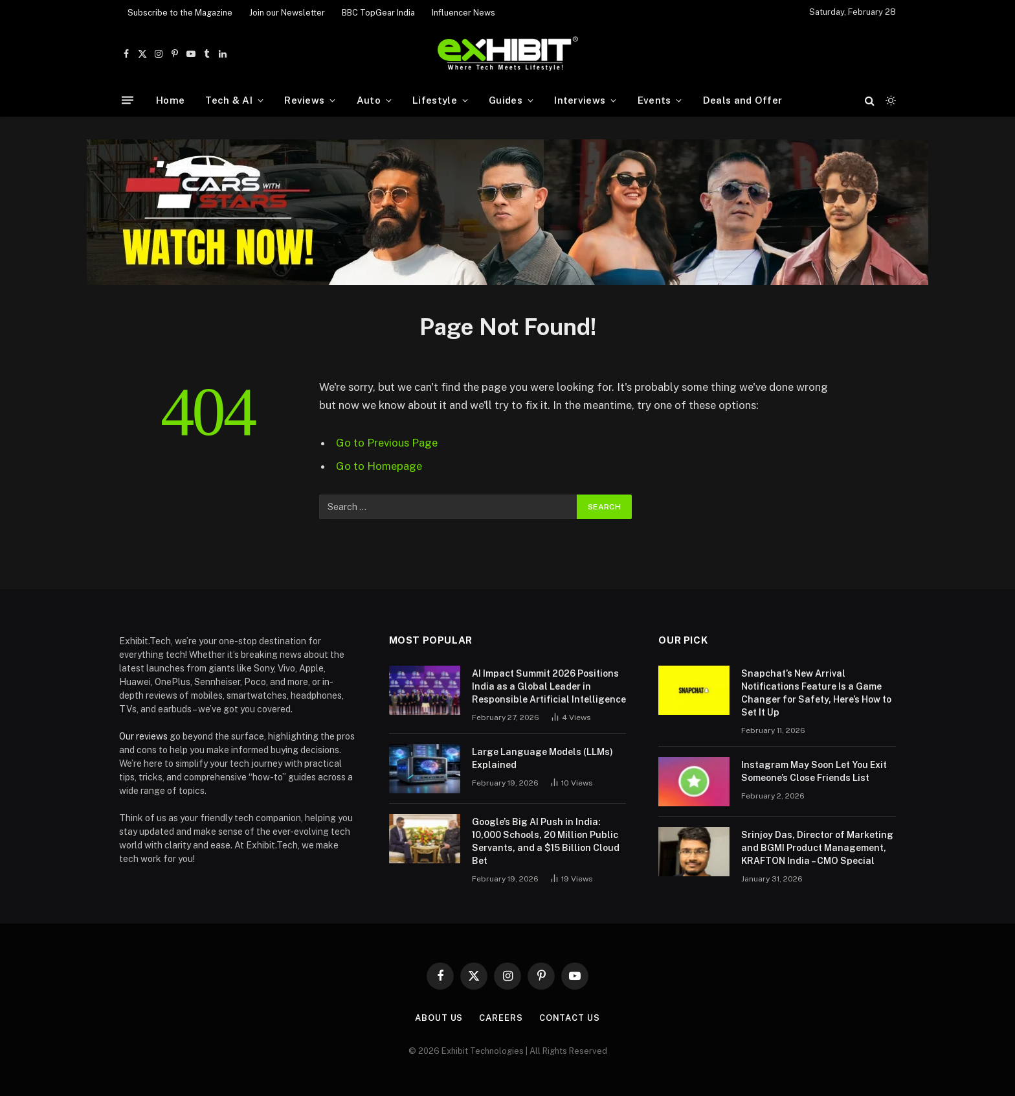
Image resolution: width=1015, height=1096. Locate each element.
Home (170, 100)
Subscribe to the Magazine (180, 12)
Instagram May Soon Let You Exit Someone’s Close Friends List (814, 771)
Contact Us (569, 1018)
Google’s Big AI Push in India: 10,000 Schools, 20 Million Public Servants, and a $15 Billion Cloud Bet (545, 841)
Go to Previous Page (387, 442)
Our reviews (143, 736)
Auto (369, 100)
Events (654, 100)
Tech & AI (228, 100)
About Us (439, 1018)
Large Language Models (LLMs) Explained (542, 758)
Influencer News (463, 12)
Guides (505, 100)
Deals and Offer (743, 100)
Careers (500, 1018)
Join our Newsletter (287, 12)
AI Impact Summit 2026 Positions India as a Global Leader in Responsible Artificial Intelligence (549, 686)
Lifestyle (434, 100)
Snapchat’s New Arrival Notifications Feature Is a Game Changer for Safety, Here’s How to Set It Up (816, 692)
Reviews (304, 100)
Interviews (579, 100)
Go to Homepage (379, 466)
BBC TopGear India (378, 12)
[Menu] (127, 100)
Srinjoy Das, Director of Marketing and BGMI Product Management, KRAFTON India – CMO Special (817, 848)
